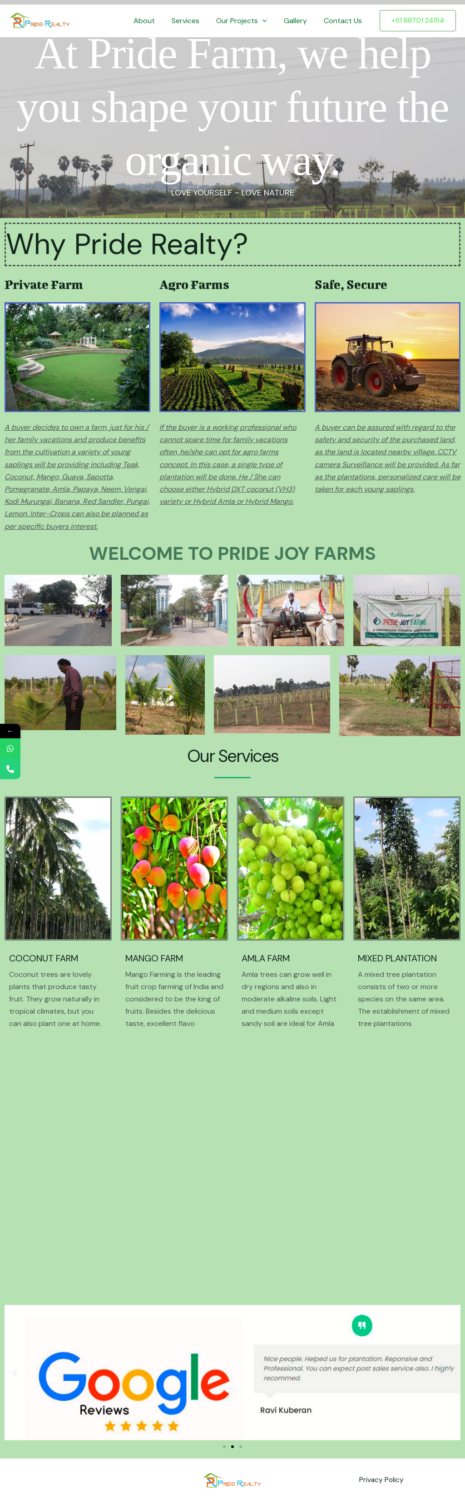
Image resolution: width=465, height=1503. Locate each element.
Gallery (299, 20)
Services (194, 20)
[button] (268, 21)
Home (119, 20)
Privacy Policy (381, 1480)
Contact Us (344, 20)
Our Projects (247, 21)
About (154, 20)
